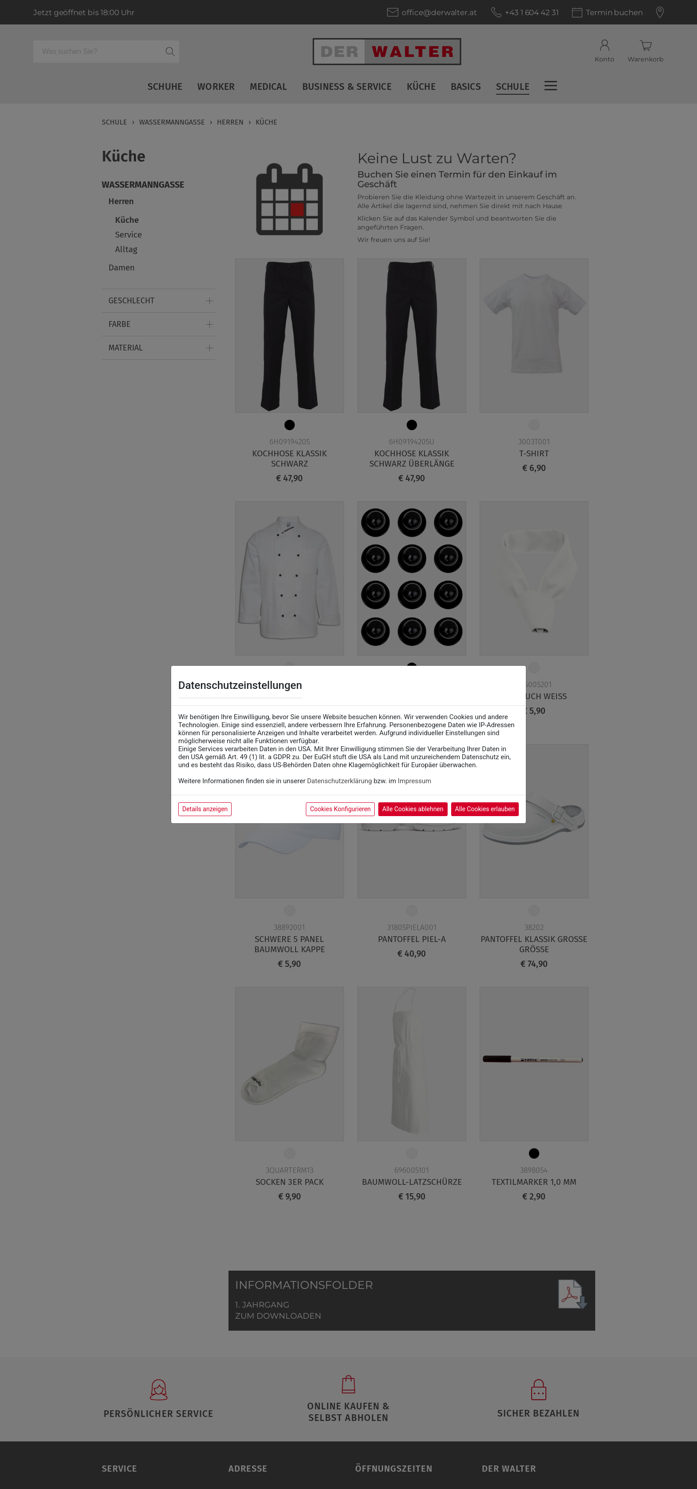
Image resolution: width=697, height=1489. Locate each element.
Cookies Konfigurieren (340, 809)
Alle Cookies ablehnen (412, 809)
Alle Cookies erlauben (485, 809)
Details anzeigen (205, 809)
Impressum (414, 781)
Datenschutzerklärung (339, 781)
